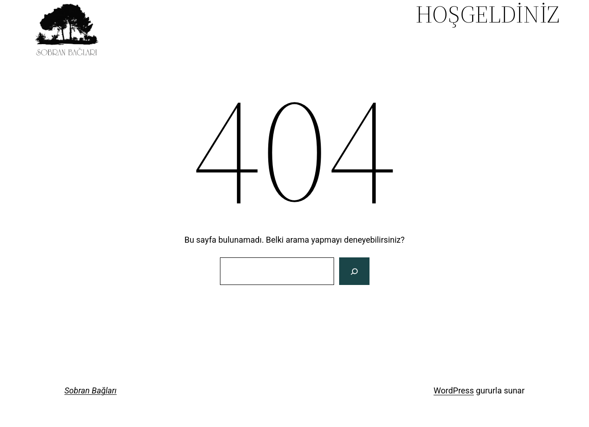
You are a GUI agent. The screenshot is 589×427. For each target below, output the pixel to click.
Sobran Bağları (90, 390)
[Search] (354, 271)
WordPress (453, 390)
